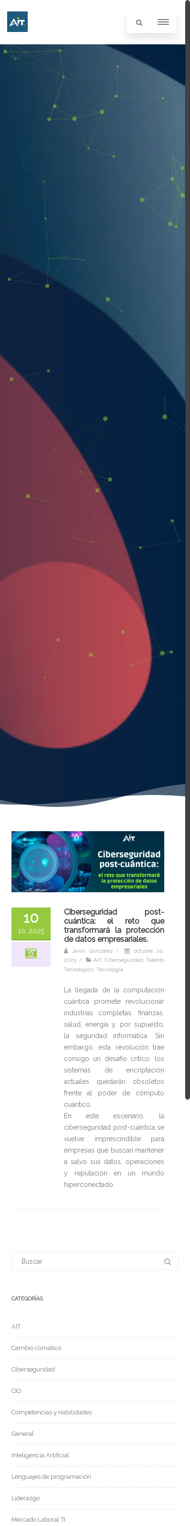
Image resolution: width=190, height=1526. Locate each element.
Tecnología (109, 969)
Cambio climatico (36, 1347)
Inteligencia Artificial (40, 1455)
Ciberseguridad (124, 960)
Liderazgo (25, 1498)
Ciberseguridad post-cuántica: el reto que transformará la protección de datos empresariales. (114, 925)
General (22, 1433)
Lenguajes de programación (51, 1476)
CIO (16, 1390)
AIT (98, 960)
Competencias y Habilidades (51, 1412)
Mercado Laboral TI (38, 1519)
